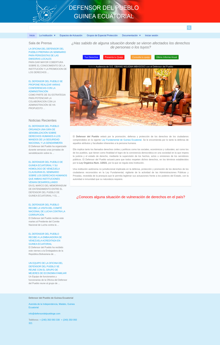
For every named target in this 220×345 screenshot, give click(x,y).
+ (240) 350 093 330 (49, 320)
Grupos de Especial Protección (102, 35)
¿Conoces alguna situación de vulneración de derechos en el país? (130, 197)
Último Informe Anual (166, 57)
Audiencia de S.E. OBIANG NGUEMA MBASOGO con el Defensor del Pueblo (134, 66)
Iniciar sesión (151, 35)
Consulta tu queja (141, 57)
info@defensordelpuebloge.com (44, 313)
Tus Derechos (91, 57)
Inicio (32, 35)
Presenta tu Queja (114, 57)
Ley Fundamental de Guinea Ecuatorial (121, 140)
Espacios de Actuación (71, 35)
